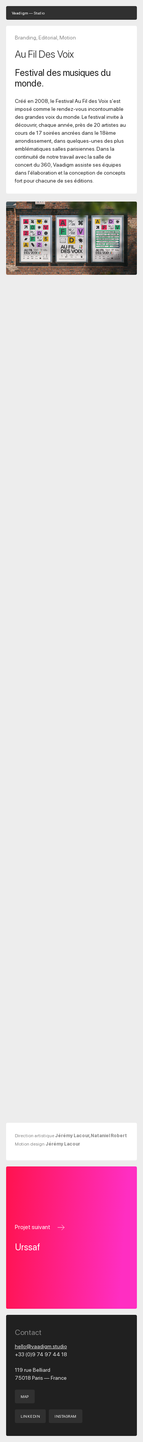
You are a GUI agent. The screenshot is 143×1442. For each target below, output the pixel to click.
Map (25, 1396)
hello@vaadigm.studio (41, 1346)
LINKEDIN (30, 1416)
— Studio (28, 13)
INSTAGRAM (65, 1416)
